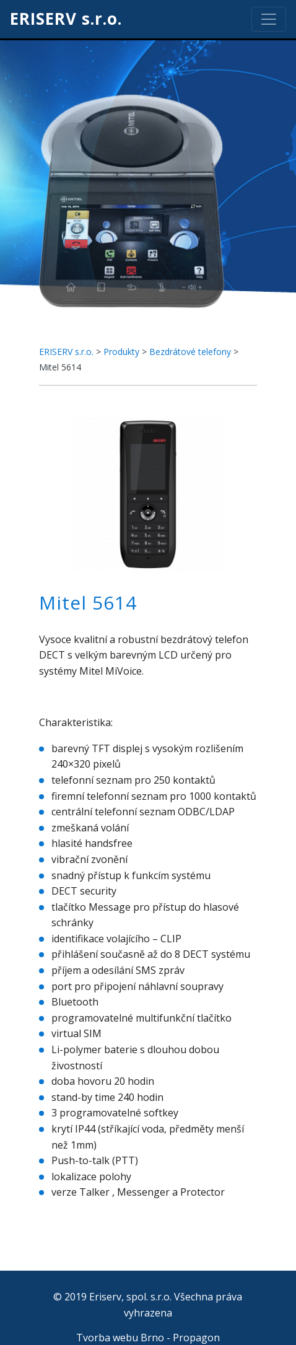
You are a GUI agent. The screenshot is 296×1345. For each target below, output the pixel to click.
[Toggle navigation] (268, 19)
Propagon (196, 1337)
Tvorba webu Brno (120, 1337)
